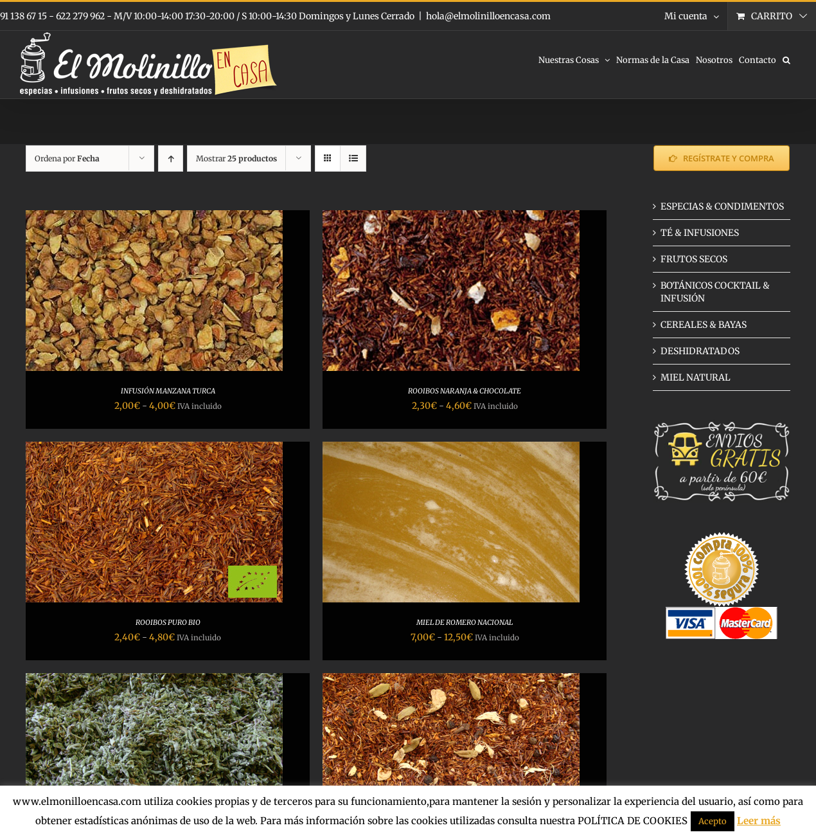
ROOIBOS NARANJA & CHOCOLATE (464, 390)
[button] (786, 59)
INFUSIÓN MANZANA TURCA (168, 390)
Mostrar (236, 158)
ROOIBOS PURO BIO (168, 622)
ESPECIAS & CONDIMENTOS (722, 206)
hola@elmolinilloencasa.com (488, 16)
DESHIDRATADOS (700, 351)
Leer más (759, 821)
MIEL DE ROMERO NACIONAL (464, 622)
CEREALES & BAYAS (704, 324)
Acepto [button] (712, 821)
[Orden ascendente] (170, 158)
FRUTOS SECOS (694, 259)
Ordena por (67, 158)
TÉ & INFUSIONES (700, 233)
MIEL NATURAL (696, 377)
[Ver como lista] (353, 158)
